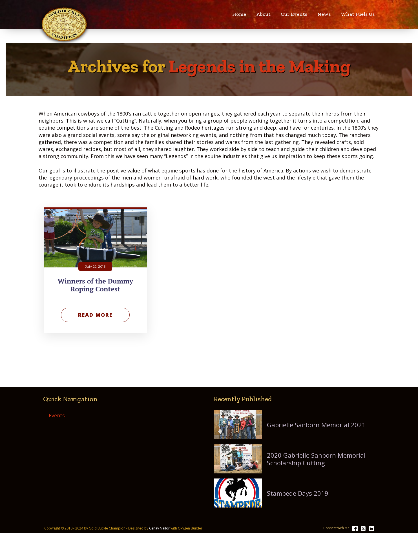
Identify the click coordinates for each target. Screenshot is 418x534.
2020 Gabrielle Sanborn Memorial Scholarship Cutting (316, 458)
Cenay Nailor (159, 528)
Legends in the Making (260, 66)
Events (57, 415)
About (263, 14)
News (324, 14)
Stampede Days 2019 (297, 493)
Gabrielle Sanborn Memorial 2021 (316, 424)
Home (239, 14)
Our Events (294, 14)
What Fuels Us (358, 14)
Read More (95, 314)
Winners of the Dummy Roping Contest (95, 285)
